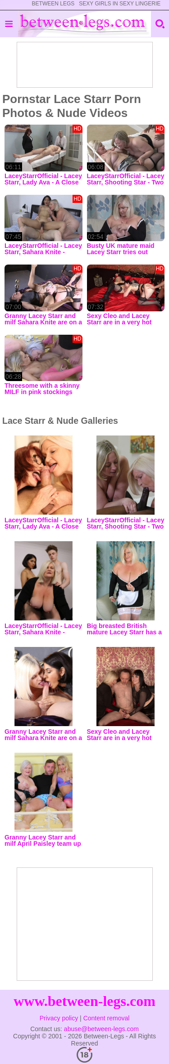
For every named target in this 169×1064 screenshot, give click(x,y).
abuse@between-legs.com (101, 1029)
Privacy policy (59, 1018)
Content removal (106, 1018)
